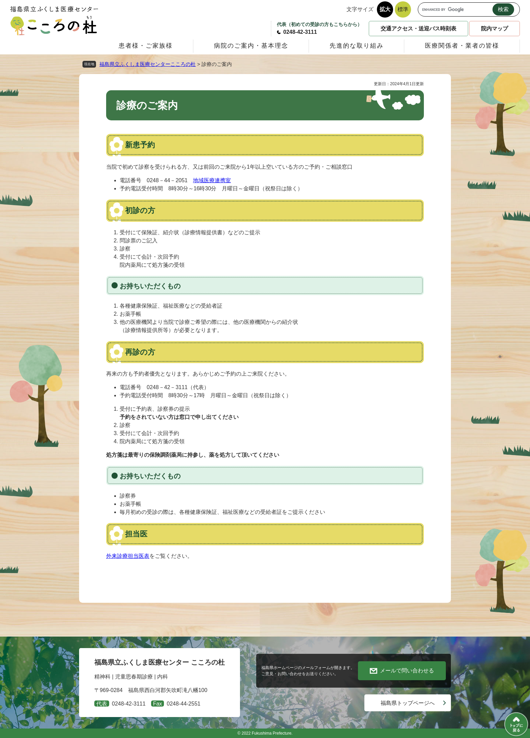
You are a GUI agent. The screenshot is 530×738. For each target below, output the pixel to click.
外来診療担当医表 (127, 556)
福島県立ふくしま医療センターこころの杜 (147, 64)
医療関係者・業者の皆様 (462, 45)
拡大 (385, 9)
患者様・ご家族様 (146, 45)
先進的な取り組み (357, 45)
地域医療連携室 (212, 180)
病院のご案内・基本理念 (251, 45)
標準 (402, 9)
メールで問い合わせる (407, 670)
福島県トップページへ (408, 703)
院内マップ (494, 28)
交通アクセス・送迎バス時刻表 (418, 28)
